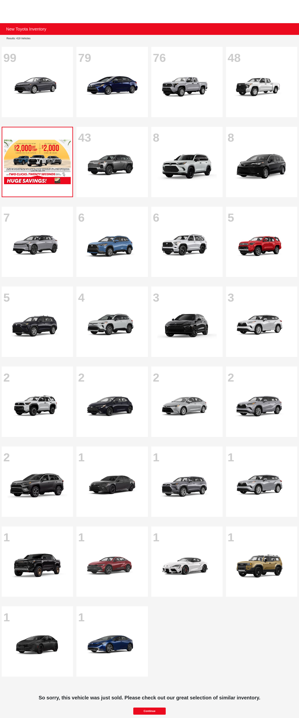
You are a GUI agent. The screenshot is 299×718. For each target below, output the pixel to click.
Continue (149, 711)
